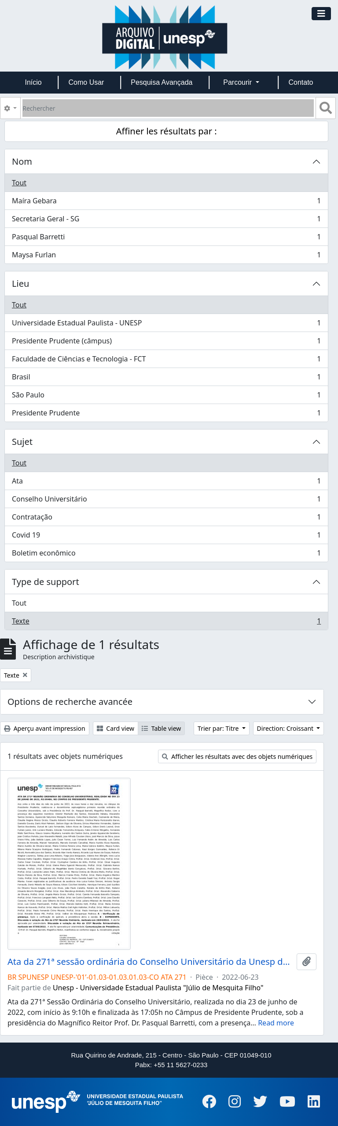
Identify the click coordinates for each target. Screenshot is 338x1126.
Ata (166, 483)
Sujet (22, 442)
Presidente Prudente (166, 415)
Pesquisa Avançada (161, 82)
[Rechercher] (168, 108)
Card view (115, 728)
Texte (166, 623)
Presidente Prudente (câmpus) (166, 343)
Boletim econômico (166, 555)
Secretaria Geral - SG (166, 220)
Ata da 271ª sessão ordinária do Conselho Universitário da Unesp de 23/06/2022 (150, 961)
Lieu (20, 283)
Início (33, 82)
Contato (300, 82)
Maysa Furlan (166, 256)
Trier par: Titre (219, 728)
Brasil (166, 379)
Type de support (45, 582)
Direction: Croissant (286, 728)
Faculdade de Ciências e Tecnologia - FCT (166, 361)
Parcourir (238, 82)
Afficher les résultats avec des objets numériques (237, 756)
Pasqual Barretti (166, 238)
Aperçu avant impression (44, 728)
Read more (276, 1023)
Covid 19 (166, 537)
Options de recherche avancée (69, 701)
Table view (161, 728)
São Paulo (166, 397)
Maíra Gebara (166, 202)
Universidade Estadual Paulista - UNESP (166, 325)
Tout (19, 183)
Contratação (166, 519)
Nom (22, 161)
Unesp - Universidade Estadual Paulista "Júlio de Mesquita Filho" (158, 987)
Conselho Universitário (166, 501)
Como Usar (86, 82)
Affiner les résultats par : (166, 131)
